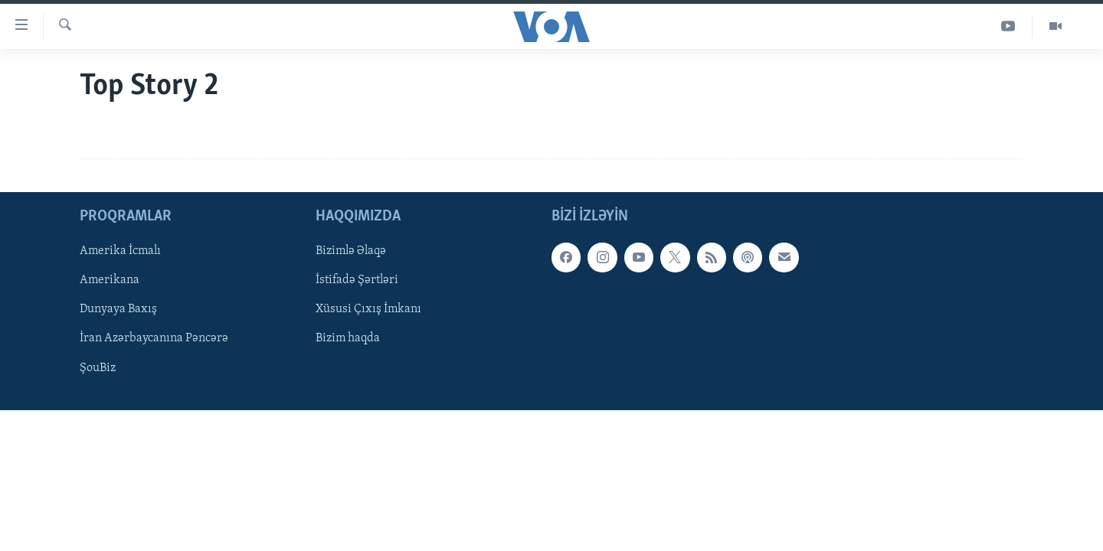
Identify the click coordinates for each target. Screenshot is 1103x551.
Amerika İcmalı (120, 252)
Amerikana (109, 281)
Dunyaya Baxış (118, 310)
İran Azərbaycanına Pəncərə (154, 339)
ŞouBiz (98, 368)
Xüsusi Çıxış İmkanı (368, 310)
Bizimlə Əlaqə (351, 252)
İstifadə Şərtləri (357, 281)
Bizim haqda (348, 339)
